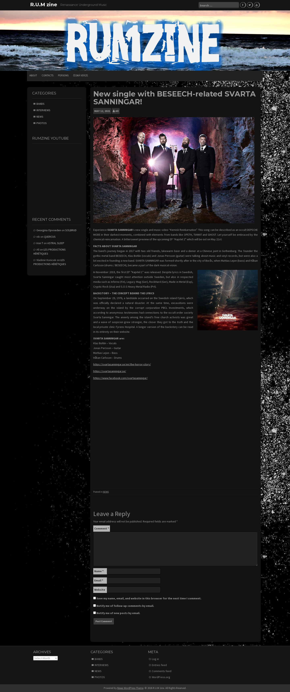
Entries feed (159, 665)
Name (99, 571)
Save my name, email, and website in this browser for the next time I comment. (148, 598)
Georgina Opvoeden (48, 230)
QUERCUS (50, 236)
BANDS (40, 104)
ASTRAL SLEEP (55, 243)
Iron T (39, 243)
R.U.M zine (43, 4)
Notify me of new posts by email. (118, 613)
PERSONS (63, 75)
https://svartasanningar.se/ (109, 371)
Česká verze (80, 75)
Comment (101, 528)
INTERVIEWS (43, 110)
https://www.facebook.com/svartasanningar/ (120, 378)
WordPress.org (161, 677)
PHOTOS (41, 123)
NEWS (106, 491)
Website (99, 590)
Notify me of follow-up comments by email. (125, 606)
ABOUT (33, 75)
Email (98, 580)
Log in (155, 659)
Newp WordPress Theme (130, 688)
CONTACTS (47, 75)
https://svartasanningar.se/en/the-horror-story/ (122, 364)
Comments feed (161, 671)
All (117, 111)
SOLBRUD (71, 230)
